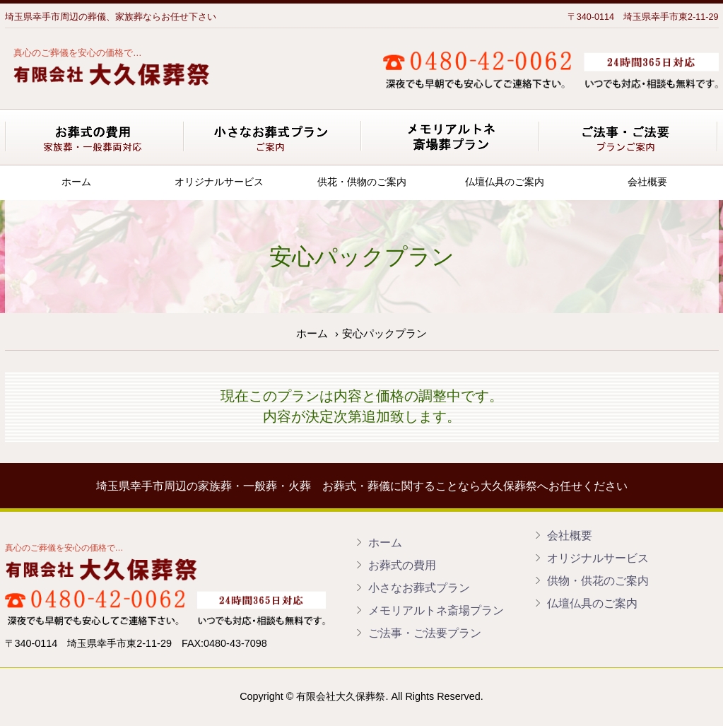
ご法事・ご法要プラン (424, 632)
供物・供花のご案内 (598, 580)
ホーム (76, 181)
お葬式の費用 (402, 564)
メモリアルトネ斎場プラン (436, 610)
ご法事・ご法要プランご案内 (630, 136)
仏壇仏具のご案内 (504, 181)
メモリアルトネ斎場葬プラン (452, 136)
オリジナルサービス (219, 181)
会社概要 (647, 181)
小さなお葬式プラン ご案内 (273, 136)
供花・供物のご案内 (361, 181)
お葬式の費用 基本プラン (94, 136)
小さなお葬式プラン (419, 587)
